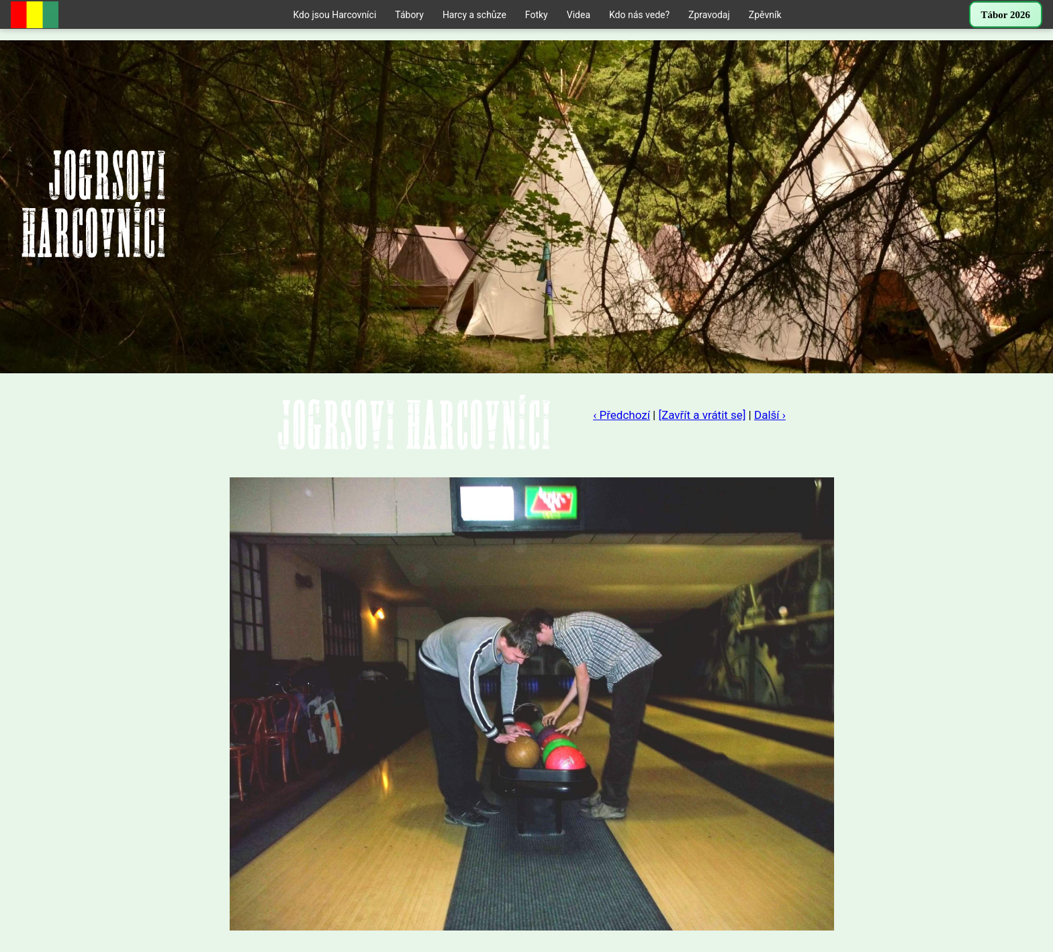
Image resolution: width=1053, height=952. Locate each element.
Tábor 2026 (1005, 14)
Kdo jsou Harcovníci (334, 14)
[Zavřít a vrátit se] (701, 415)
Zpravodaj (709, 14)
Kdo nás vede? (639, 14)
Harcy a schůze (474, 14)
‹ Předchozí (621, 415)
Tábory (409, 14)
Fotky (536, 14)
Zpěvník (765, 14)
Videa (578, 14)
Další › (770, 415)
